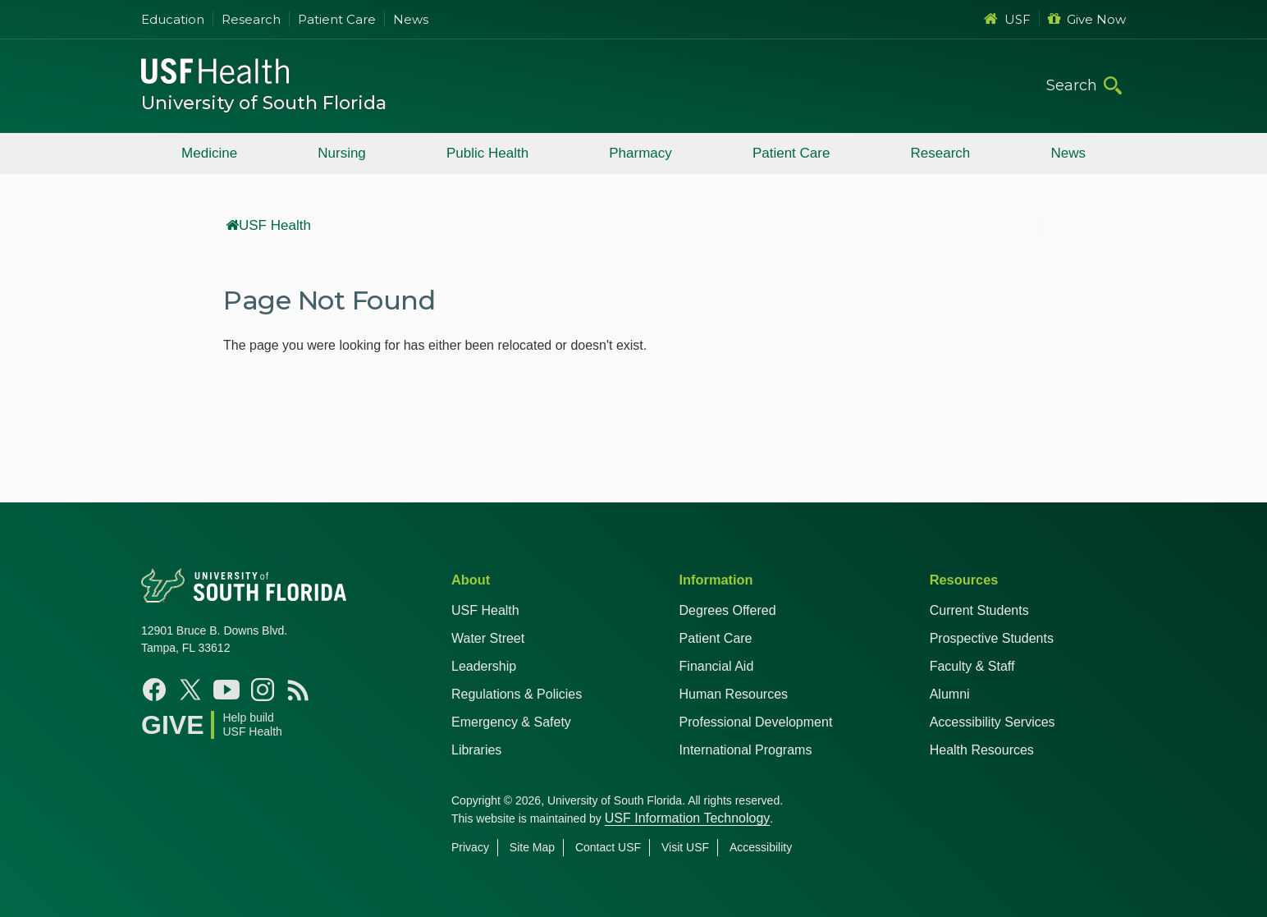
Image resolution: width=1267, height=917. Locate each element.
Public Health (487, 153)
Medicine (209, 153)
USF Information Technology (688, 818)
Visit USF (685, 847)
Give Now (1087, 19)
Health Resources (982, 750)
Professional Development (756, 722)
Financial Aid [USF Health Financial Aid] (716, 666)
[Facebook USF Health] (154, 689)
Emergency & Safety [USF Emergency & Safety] (511, 722)
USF (1007, 19)
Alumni (950, 694)
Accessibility (761, 847)
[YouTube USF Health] (226, 689)
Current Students (979, 610)
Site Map (532, 847)
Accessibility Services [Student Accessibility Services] (992, 722)
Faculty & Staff (972, 666)
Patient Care (337, 19)
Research (251, 19)
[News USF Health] (299, 689)
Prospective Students (992, 638)
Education (172, 19)
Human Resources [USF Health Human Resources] (734, 694)
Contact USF (608, 847)
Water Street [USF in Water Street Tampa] (487, 638)
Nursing (342, 153)
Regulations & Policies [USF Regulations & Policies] (516, 694)
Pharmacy (640, 153)
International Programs (745, 750)
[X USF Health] (190, 689)
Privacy (470, 847)
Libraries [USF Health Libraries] (476, 750)
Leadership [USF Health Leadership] (483, 666)
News (410, 19)
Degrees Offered (727, 610)
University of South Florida (264, 103)
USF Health (268, 225)
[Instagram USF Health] (262, 689)
